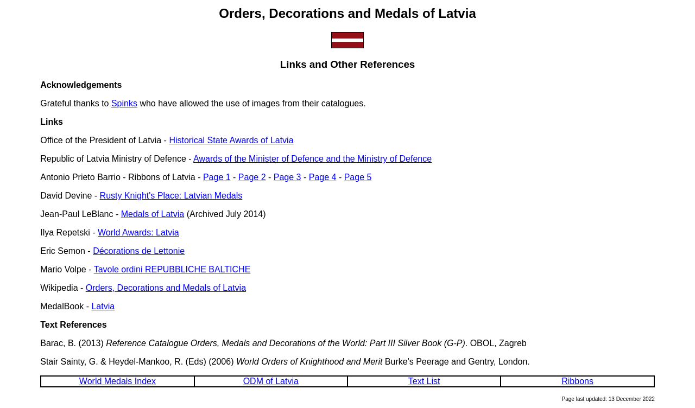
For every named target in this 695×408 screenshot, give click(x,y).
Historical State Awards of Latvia (231, 140)
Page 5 (358, 177)
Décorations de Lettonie (139, 251)
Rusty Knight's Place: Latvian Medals (171, 195)
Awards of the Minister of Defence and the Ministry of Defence (312, 158)
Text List (424, 381)
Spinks (124, 103)
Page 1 (217, 177)
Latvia (103, 306)
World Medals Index (117, 381)
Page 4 (323, 177)
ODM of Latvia (271, 381)
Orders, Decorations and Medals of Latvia (166, 287)
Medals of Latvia (153, 214)
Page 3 (287, 177)
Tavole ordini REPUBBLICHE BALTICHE (172, 269)
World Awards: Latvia (138, 232)
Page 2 (252, 177)
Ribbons (577, 381)
